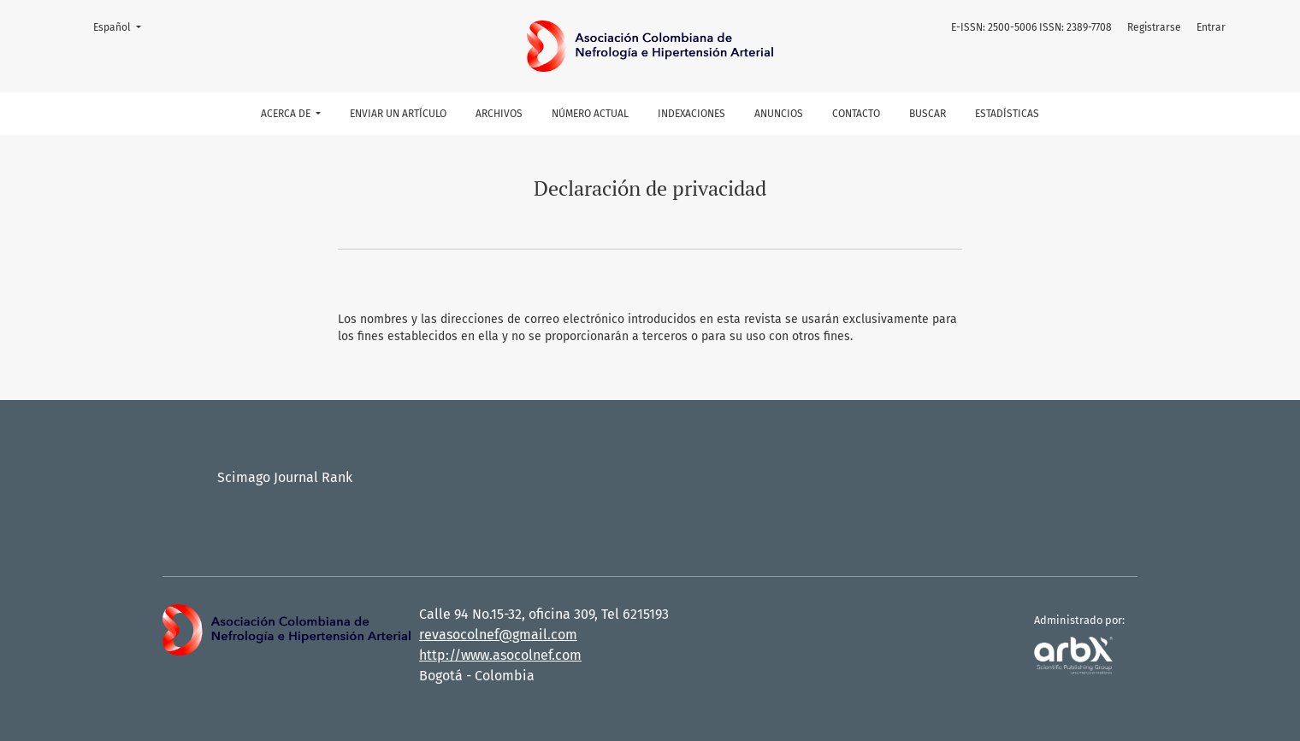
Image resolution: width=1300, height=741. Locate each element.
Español (122, 26)
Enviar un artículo (398, 114)
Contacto (856, 114)
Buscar (927, 114)
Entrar (1211, 27)
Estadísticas (1007, 114)
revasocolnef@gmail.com (498, 634)
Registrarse (1154, 27)
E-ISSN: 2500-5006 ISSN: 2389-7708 (1031, 27)
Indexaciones (691, 114)
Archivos (499, 114)
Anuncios (778, 114)
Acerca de (287, 114)
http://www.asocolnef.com (500, 655)
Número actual (590, 114)
